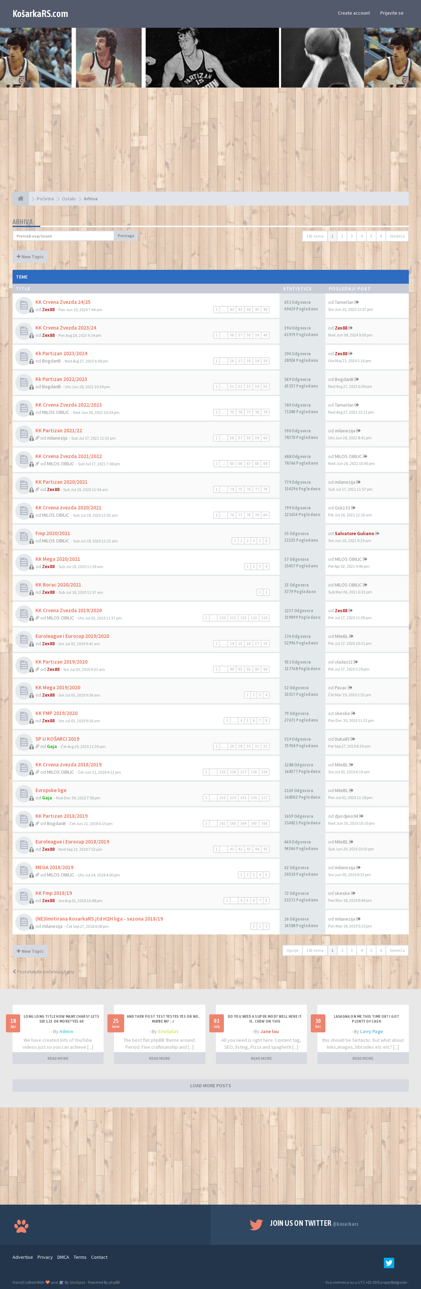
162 (222, 823)
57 (240, 437)
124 (264, 617)
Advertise (23, 1257)
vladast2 (344, 662)
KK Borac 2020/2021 (58, 584)
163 (233, 823)
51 (232, 386)
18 (248, 360)
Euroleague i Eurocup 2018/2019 (72, 841)
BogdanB (51, 361)
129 (264, 772)
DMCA (63, 1257)
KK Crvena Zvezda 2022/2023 (68, 404)
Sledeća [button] (397, 236)
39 (257, 335)
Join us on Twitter (314, 1223)
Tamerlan (344, 302)
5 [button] (371, 236)
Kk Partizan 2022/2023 (61, 379)
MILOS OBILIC (55, 412)
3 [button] (352, 236)
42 (232, 309)
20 (265, 360)
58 (248, 437)
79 (265, 412)
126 (233, 772)
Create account (354, 13)
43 (240, 309)
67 (248, 463)
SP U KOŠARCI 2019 (57, 738)
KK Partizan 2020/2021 (61, 482)
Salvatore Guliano (354, 533)
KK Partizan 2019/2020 (61, 661)
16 (232, 360)
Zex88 (48, 309)
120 (222, 617)
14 (232, 643)
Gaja (52, 746)
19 (257, 360)
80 (265, 515)
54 (257, 386)
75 (232, 412)
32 (265, 746)
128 (254, 772)
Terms (80, 1257)
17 (240, 360)
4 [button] (362, 236)
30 (248, 746)
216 (254, 797)
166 (264, 823)
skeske (342, 713)
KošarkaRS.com (40, 13)
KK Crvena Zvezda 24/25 (63, 302)
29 (240, 746)
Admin (66, 1031)
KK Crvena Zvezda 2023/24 (65, 327)
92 (248, 669)
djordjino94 (346, 816)
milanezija (57, 438)
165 (254, 823)
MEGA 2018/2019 (54, 867)
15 (240, 643)
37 (240, 335)
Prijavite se (392, 13)
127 (243, 772)
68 (257, 463)
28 (232, 746)
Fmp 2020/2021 (52, 533)
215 (243, 797)
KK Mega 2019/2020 (57, 687)
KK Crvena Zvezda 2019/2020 (68, 610)
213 (222, 797)
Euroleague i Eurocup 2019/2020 (72, 636)
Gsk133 (342, 508)
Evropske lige (50, 790)
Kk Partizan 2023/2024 (61, 353)
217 (264, 797)
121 (233, 617)
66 (240, 463)
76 (240, 412)
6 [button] (381, 236)
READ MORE (58, 1058)
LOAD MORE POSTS (210, 1085)
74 (232, 489)
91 (240, 669)
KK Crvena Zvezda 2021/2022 (68, 456)
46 (265, 309)
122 (243, 617)
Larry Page (371, 1031)
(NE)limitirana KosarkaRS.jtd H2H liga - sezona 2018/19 (99, 918)
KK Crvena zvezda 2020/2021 (68, 507)
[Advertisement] (211, 143)
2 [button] (342, 236)
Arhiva (23, 222)
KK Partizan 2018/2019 (61, 816)
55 (265, 386)
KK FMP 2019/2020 (56, 713)
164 (243, 823)
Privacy (45, 1257)
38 (248, 335)
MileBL (341, 636)
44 (248, 309)
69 (265, 463)
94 (265, 669)
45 (257, 309)
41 (232, 849)
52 (240, 386)
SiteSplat (168, 1031)
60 (265, 437)
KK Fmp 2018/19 (53, 893)
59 (257, 437)
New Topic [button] (30, 256)
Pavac (341, 687)
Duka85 (342, 739)
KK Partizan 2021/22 (58, 430)
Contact (99, 1257)
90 (232, 669)
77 (248, 412)
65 (232, 463)
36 (232, 335)
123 (254, 617)
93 (257, 669)
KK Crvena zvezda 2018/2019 (68, 764)
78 (257, 412)
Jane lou (269, 1031)
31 (257, 746)
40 (265, 335)
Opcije (292, 950)
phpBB (114, 1282)
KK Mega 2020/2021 (57, 559)
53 (248, 386)
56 (232, 437)
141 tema (315, 236)
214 (233, 797)
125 (222, 772)
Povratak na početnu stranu (43, 971)
